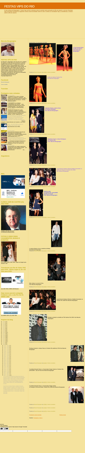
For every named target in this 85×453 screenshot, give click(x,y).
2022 (4, 327)
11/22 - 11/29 (6, 349)
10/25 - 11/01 (6, 354)
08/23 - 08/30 (6, 361)
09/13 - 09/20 (6, 359)
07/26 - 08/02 (6, 366)
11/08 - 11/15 (6, 351)
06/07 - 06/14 (6, 375)
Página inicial (62, 414)
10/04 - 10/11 (6, 356)
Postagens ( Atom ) (38, 417)
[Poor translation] (6, 428)
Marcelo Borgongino (5, 82)
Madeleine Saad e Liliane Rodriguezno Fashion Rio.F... (14, 379)
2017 (4, 333)
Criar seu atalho (4, 84)
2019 (4, 331)
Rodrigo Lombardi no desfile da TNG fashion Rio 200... (14, 387)
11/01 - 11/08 (6, 352)
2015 (4, 336)
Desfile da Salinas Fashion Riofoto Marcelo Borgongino (14, 377)
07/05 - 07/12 (6, 370)
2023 (4, 325)
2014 (4, 337)
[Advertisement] (42, 26)
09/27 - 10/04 (6, 357)
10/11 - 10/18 (6, 355)
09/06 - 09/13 (6, 360)
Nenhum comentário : (51, 72)
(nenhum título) (11, 95)
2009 (4, 344)
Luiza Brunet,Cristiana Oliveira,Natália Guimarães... (13, 381)
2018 (4, 332)
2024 (4, 324)
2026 (4, 321)
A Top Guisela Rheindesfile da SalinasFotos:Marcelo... (13, 376)
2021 (4, 328)
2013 (4, 338)
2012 (4, 340)
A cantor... (5, 383)
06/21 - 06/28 (6, 372)
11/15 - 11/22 (6, 350)
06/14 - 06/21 (6, 373)
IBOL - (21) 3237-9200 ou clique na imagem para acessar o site (15, 125)
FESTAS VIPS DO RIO (19, 6)
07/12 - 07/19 (6, 368)
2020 (4, 329)
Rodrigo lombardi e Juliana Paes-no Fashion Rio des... (14, 388)
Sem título (5, 392)
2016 (4, 335)
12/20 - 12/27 (6, 345)
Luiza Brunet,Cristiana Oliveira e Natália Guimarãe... (13, 386)
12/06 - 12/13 (6, 347)
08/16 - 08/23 (6, 362)
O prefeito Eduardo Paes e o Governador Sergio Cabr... (14, 389)
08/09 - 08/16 (6, 363)
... (3, 384)
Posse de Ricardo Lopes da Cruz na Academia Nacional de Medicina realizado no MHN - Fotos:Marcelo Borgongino (17, 138)
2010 (4, 342)
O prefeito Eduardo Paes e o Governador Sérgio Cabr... (14, 390)
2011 (4, 341)
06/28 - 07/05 (6, 371)
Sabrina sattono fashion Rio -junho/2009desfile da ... (13, 382)
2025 (4, 323)
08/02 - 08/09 (6, 365)
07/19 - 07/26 (6, 367)
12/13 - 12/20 (6, 346)
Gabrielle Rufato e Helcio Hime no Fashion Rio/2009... (13, 378)
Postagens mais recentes (35, 414)
